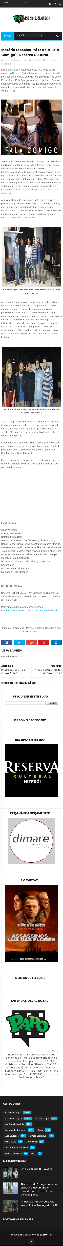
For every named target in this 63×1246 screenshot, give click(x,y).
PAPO (33, 1153)
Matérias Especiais (14, 1124)
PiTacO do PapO (13, 1112)
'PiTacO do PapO (13, 1153)
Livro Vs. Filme (12, 1136)
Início (8, 36)
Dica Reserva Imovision (17, 1147)
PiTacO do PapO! (13, 1118)
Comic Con (32, 1142)
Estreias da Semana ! (16, 1130)
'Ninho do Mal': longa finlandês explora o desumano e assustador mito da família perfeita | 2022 (39, 1190)
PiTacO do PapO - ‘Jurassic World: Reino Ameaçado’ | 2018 (39, 1203)
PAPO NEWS (10, 1142)
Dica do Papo (42, 1118)
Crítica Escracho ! (38, 1136)
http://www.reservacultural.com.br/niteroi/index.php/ (32, 610)
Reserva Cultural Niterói (24, 73)
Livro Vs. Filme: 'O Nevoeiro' (37, 1169)
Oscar (40, 1130)
